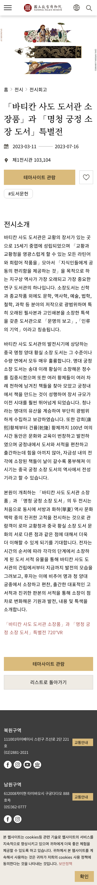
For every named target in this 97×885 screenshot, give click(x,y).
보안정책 (65, 863)
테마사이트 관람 (40, 177)
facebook (8, 765)
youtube (27, 765)
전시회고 (38, 89)
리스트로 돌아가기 (48, 682)
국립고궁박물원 (43, 7)
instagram (17, 765)
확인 (84, 876)
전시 (18, 89)
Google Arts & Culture (37, 765)
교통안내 (81, 742)
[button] (76, 7)
